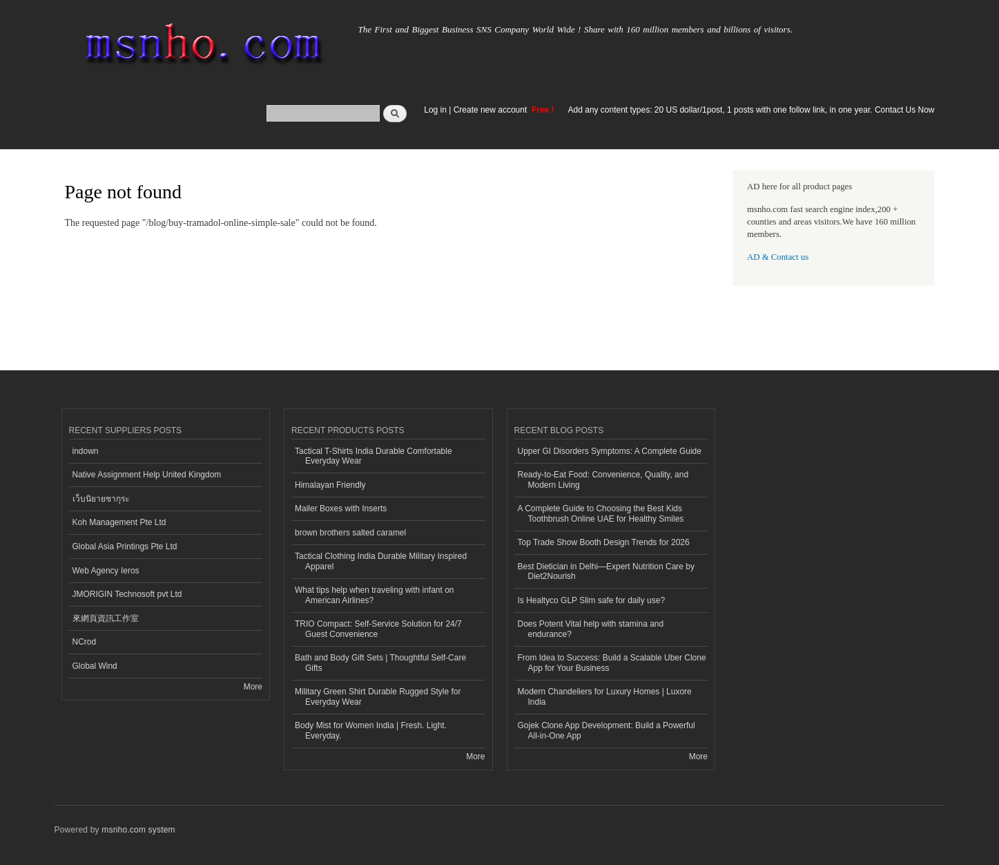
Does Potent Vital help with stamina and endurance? (591, 628)
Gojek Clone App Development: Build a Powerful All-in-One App (606, 730)
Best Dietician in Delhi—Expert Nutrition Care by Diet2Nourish (606, 571)
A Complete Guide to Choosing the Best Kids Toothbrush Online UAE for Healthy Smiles (601, 513)
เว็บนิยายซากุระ (100, 499)
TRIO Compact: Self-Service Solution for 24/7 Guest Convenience (378, 628)
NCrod (84, 642)
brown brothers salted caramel (350, 533)
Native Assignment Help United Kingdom (147, 474)
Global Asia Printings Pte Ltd (124, 546)
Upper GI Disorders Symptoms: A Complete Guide (609, 451)
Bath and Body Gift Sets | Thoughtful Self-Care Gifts (380, 662)
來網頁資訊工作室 (105, 618)
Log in (435, 110)
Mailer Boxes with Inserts (341, 508)
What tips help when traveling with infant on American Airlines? (374, 595)
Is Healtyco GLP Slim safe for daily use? (592, 600)
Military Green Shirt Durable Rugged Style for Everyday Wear (377, 696)
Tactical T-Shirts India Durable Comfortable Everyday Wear (373, 456)
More (253, 687)
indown (85, 451)
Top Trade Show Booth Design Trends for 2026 (604, 542)
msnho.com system (138, 830)
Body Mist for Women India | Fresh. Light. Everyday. (371, 730)
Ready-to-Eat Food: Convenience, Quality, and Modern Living (603, 479)
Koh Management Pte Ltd (119, 522)
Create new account (492, 110)
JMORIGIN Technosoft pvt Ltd (127, 594)
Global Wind (94, 666)
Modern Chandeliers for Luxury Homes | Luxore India (605, 696)
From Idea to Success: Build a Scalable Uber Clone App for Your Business (612, 662)
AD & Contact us (777, 257)
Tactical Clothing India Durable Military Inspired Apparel (381, 561)
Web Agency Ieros (105, 571)
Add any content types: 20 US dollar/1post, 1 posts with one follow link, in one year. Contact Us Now (751, 110)
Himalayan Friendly (330, 485)
